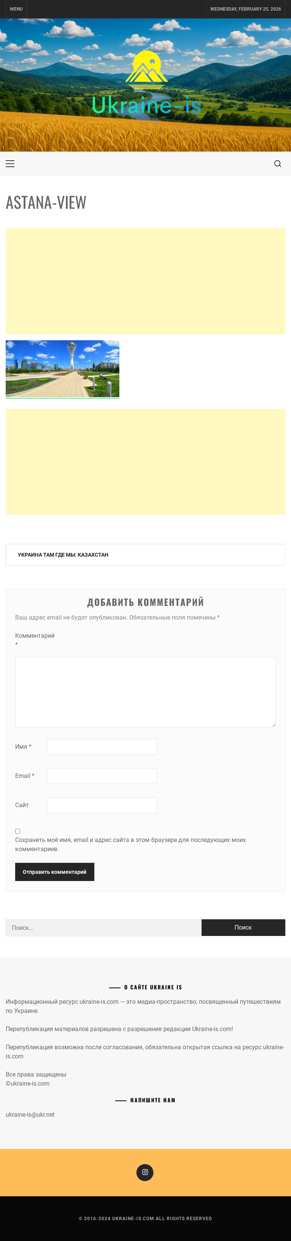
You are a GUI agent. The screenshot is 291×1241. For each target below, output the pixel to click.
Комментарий (30, 640)
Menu (16, 9)
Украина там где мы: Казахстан (63, 555)
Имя (23, 746)
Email (24, 775)
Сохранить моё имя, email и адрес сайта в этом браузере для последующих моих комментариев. (130, 844)
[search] (277, 163)
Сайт (22, 805)
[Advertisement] (145, 281)
